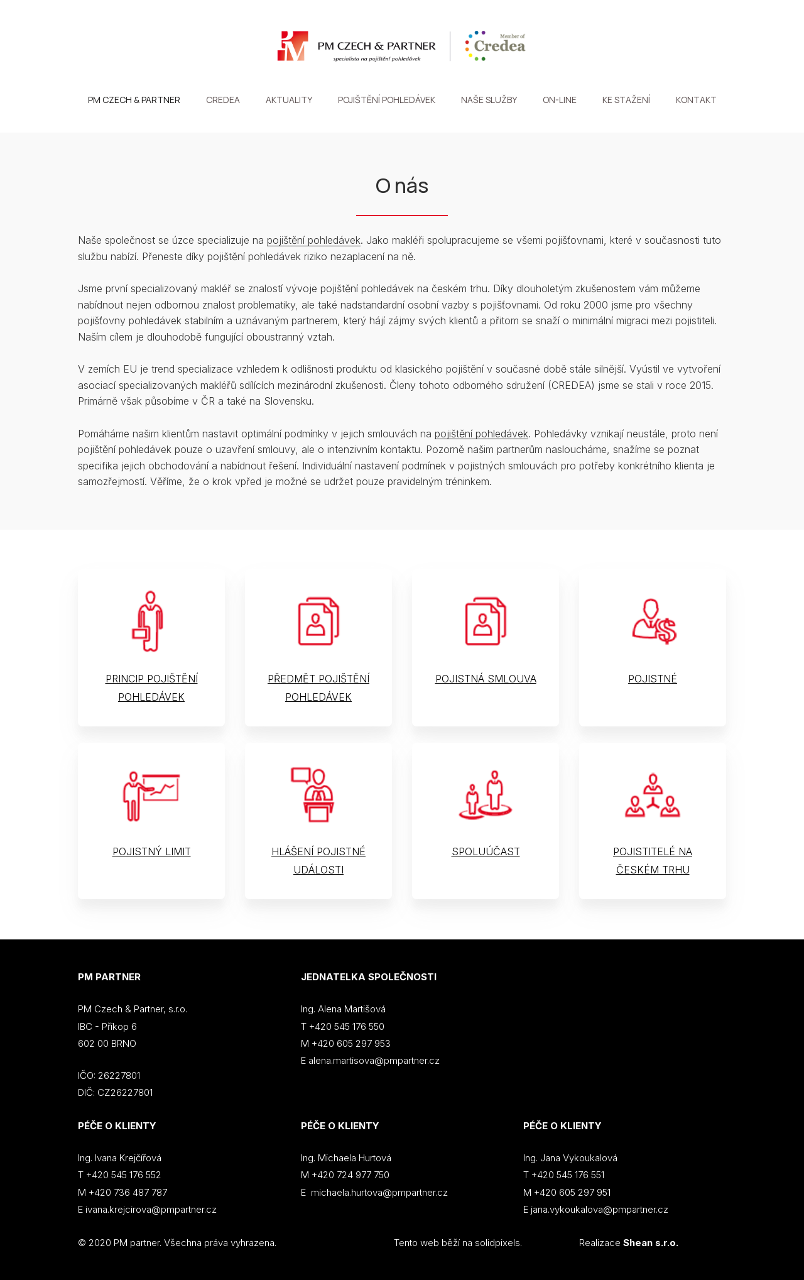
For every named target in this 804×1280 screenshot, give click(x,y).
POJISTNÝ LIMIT (151, 852)
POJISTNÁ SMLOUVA (485, 679)
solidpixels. (498, 1243)
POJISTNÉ (652, 679)
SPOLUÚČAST (486, 852)
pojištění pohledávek (314, 240)
